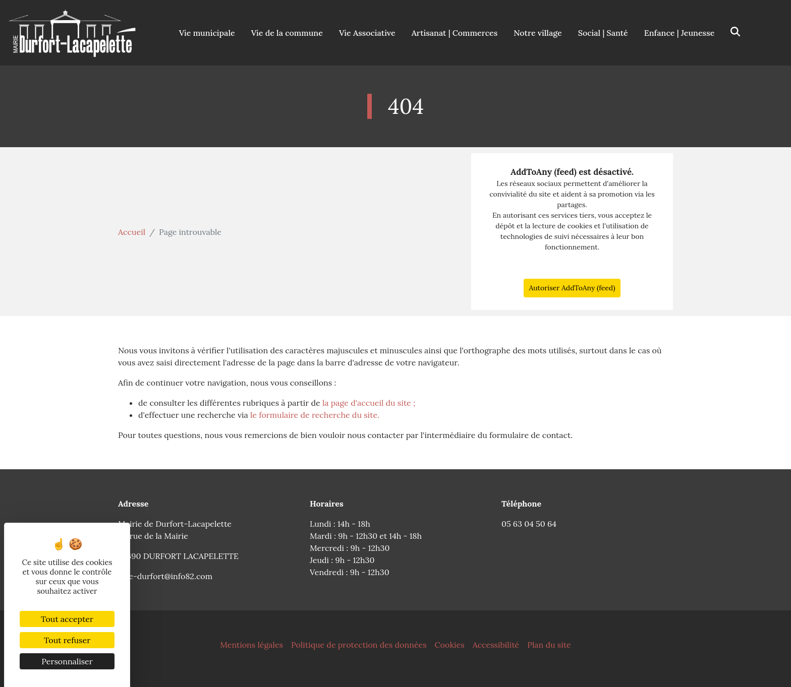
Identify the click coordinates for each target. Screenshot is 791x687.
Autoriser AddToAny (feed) (572, 287)
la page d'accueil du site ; (368, 403)
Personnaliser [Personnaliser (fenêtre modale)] (66, 661)
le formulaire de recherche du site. (314, 415)
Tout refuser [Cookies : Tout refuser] (67, 640)
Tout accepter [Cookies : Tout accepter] (67, 619)
